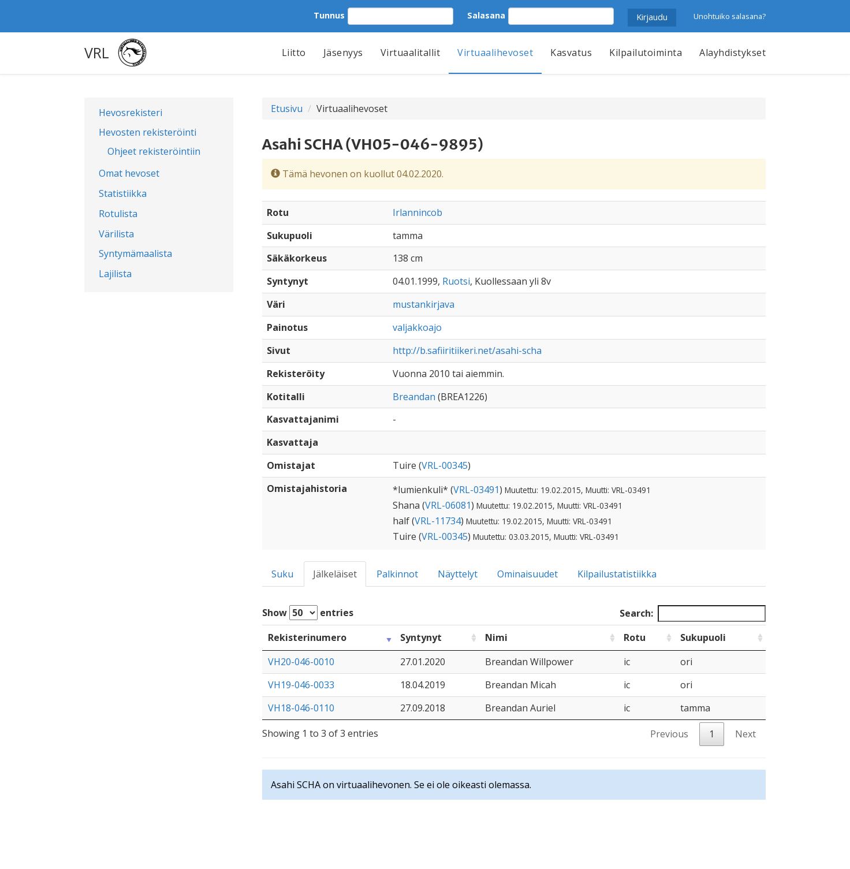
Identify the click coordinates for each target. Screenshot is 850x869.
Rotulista (118, 213)
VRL (96, 52)
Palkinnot (397, 574)
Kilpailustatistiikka (617, 574)
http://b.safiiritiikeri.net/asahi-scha (467, 350)
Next (745, 734)
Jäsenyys (343, 52)
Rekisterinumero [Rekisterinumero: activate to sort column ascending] (307, 637)
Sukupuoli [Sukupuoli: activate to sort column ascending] (703, 637)
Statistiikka (123, 193)
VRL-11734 (438, 520)
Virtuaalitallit (411, 52)
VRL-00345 (445, 465)
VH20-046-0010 (301, 661)
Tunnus (329, 15)
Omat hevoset (129, 173)
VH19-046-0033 (301, 684)
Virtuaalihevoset (495, 52)
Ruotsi (456, 281)
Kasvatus (571, 52)
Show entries (307, 612)
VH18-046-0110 (301, 708)
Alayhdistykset (732, 52)
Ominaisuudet (527, 574)
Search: (693, 613)
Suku (282, 574)
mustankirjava (423, 304)
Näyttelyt (458, 574)
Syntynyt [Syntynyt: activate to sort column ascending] (421, 637)
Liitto (294, 52)
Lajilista (115, 273)
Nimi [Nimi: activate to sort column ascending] (496, 637)
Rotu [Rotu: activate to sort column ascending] (635, 637)
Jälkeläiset (335, 574)
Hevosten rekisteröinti (147, 132)
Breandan (414, 396)
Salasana (486, 15)
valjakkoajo (417, 327)
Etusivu (287, 108)
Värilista (116, 233)
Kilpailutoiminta (645, 52)
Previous (669, 734)
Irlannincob (417, 212)
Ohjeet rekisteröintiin (153, 151)
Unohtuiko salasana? (730, 16)
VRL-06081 (448, 505)
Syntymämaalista (135, 253)
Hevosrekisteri (130, 112)
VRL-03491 (476, 489)
